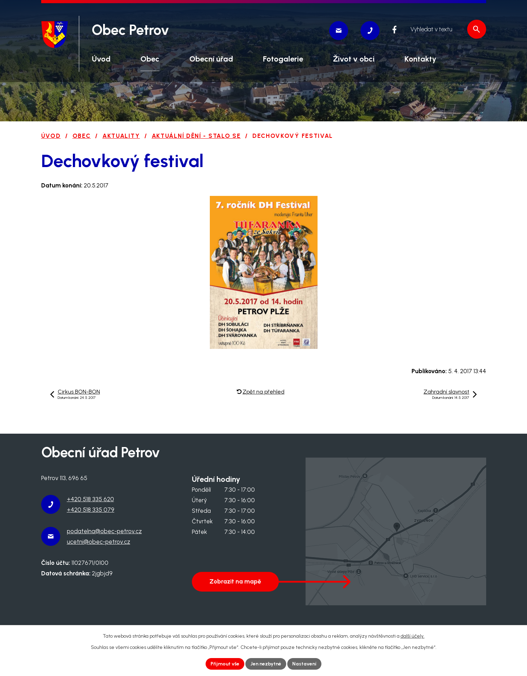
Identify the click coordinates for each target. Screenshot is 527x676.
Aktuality (121, 135)
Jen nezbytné (265, 664)
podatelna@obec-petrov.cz (104, 531)
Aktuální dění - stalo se (196, 135)
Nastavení (304, 664)
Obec (82, 135)
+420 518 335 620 (90, 499)
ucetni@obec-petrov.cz (98, 541)
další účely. (413, 636)
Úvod (51, 135)
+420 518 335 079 (90, 509)
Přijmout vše (225, 664)
